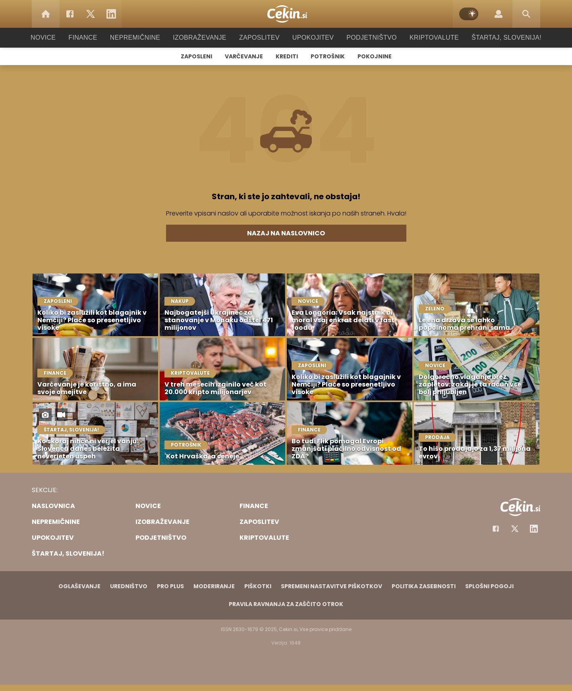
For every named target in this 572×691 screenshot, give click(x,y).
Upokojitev (310, 37)
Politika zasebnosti (424, 586)
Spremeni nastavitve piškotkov (331, 586)
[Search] (526, 14)
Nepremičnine (143, 37)
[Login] (498, 14)
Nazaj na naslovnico (286, 233)
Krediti (287, 56)
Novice (55, 37)
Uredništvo (128, 586)
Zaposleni (196, 56)
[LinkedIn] (111, 14)
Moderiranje (214, 586)
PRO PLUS (170, 586)
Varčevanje (244, 56)
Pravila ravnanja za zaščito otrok (286, 604)
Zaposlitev (259, 37)
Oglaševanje (79, 586)
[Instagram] (534, 528)
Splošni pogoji (489, 586)
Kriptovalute (426, 37)
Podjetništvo (366, 37)
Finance (93, 37)
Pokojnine (375, 56)
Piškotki (257, 586)
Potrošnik (328, 56)
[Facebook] (70, 14)
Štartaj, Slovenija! (495, 37)
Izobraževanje (203, 37)
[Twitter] (90, 14)
